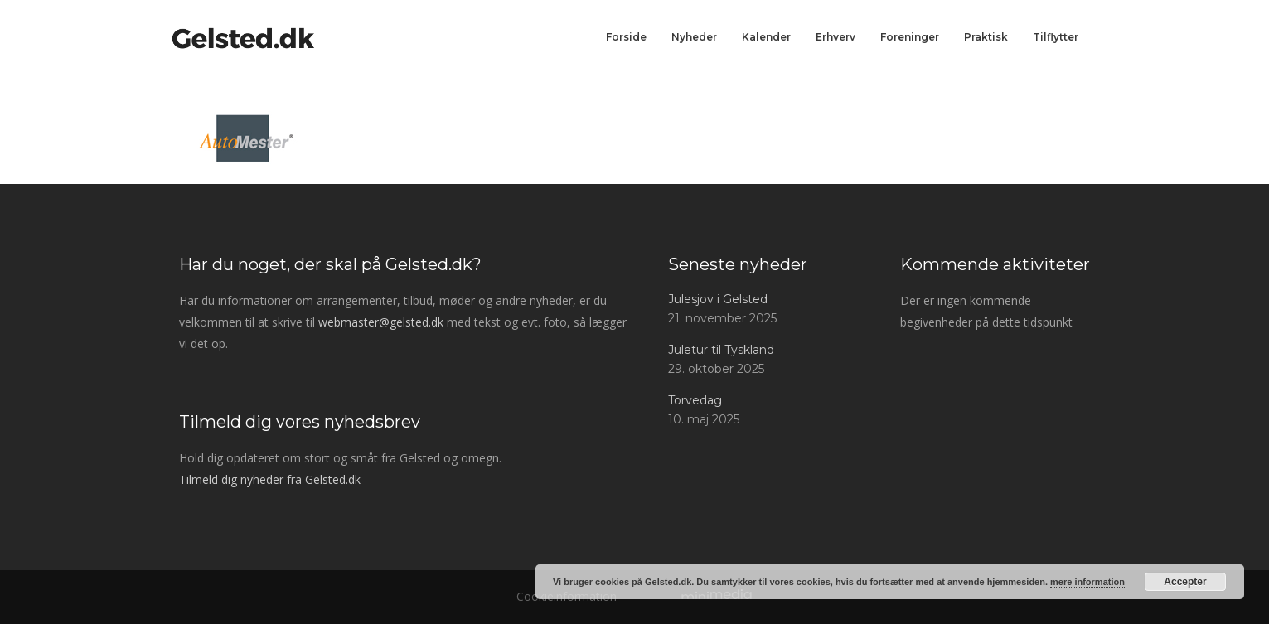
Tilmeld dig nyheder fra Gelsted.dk (270, 479)
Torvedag (695, 400)
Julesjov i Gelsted (718, 299)
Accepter (1185, 582)
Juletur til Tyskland (721, 349)
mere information (1087, 582)
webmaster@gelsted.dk (380, 322)
